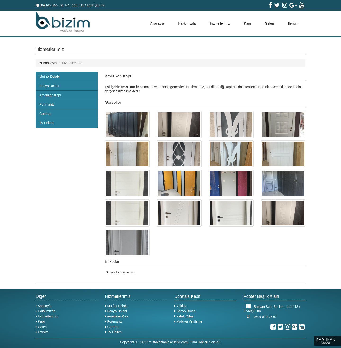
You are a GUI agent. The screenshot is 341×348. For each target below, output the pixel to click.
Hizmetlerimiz (220, 23)
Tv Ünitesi (46, 123)
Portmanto (47, 104)
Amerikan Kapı (50, 95)
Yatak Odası (184, 316)
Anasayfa (157, 23)
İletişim (293, 23)
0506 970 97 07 (260, 316)
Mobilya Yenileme (188, 321)
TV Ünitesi (113, 332)
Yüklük (180, 306)
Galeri (269, 23)
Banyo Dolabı (49, 86)
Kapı (247, 23)
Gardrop (45, 114)
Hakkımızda (187, 23)
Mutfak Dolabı (49, 76)
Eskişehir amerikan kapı (121, 272)
